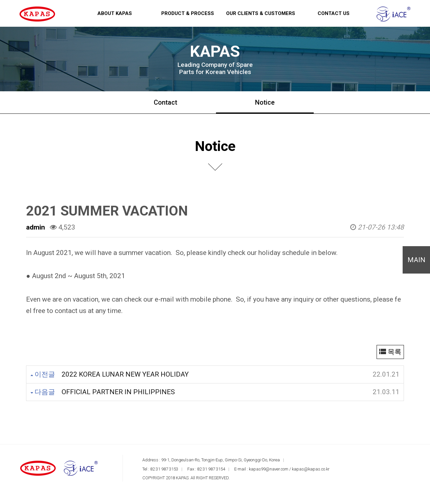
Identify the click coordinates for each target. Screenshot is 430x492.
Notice (265, 102)
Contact (165, 102)
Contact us (334, 13)
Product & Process (187, 13)
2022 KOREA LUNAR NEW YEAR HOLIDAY (125, 374)
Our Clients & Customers (260, 13)
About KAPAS (114, 13)
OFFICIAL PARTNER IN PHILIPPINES (118, 392)
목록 (390, 352)
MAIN (416, 260)
